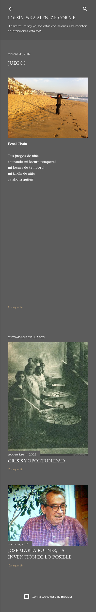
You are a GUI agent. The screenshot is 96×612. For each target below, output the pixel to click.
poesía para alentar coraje (41, 18)
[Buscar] (85, 8)
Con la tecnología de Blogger (48, 597)
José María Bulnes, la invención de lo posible (39, 553)
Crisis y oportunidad (36, 460)
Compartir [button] (15, 307)
